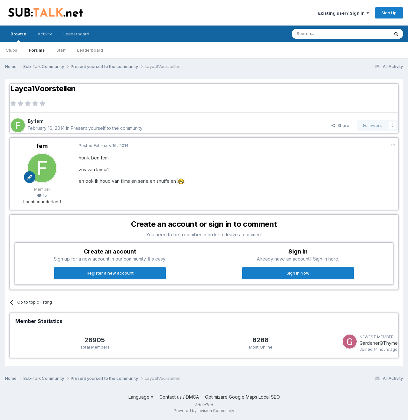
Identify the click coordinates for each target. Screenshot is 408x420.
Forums (37, 50)
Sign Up (389, 12)
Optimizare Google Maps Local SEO (242, 397)
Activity (45, 33)
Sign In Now (298, 273)
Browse (18, 36)
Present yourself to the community (106, 128)
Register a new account (110, 273)
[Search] (324, 34)
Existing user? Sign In (343, 13)
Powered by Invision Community (204, 410)
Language (140, 397)
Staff (61, 50)
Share (340, 125)
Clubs (11, 50)
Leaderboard (90, 50)
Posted (103, 145)
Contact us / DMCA (179, 397)
